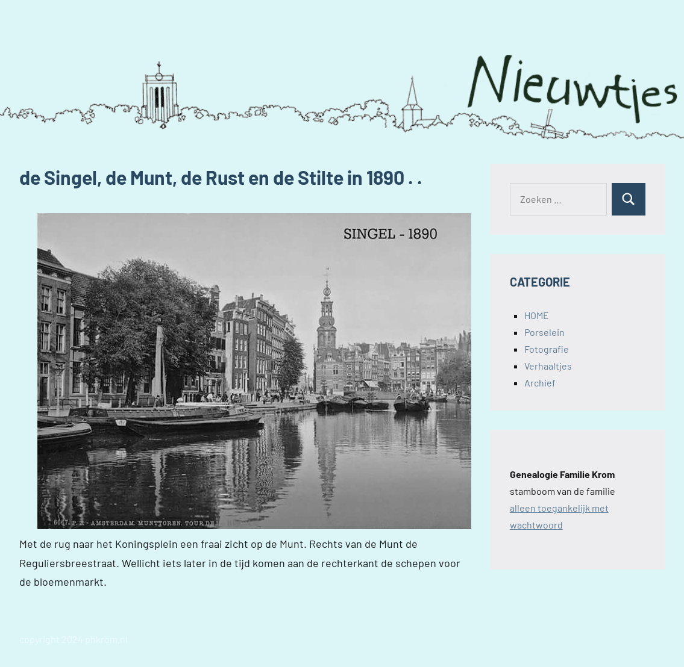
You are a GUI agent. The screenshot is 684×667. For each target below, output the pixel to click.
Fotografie (546, 349)
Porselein (544, 332)
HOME (536, 315)
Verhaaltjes (548, 365)
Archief (540, 382)
